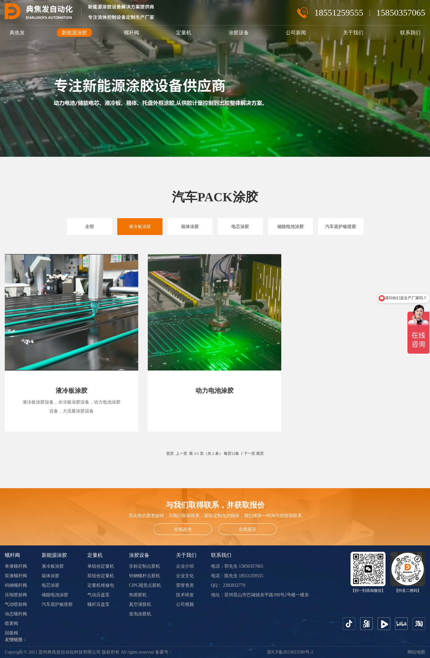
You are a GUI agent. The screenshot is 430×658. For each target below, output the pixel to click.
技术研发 (185, 594)
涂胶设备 (239, 32)
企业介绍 (185, 566)
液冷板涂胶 (140, 226)
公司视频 (185, 604)
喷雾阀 (11, 623)
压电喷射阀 (16, 594)
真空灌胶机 (140, 604)
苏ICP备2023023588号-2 (290, 652)
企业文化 (185, 575)
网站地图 (416, 652)
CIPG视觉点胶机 (145, 585)
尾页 (260, 453)
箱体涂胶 (190, 226)
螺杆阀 (131, 32)
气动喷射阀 (16, 604)
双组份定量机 (100, 575)
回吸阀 (11, 633)
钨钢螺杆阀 (16, 585)
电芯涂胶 (240, 226)
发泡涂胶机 (140, 614)
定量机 (183, 32)
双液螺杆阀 (16, 575)
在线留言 (247, 529)
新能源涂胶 (74, 32)
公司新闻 (296, 32)
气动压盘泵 (98, 594)
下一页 (249, 453)
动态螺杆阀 (16, 614)
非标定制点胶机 (144, 566)
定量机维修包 (100, 585)
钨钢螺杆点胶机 (144, 575)
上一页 (181, 453)
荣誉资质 (185, 585)
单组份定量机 (100, 566)
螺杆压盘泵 (98, 604)
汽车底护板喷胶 (340, 226)
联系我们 (410, 32)
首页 (170, 453)
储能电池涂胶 (290, 226)
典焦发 (17, 32)
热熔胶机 (138, 594)
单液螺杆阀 (16, 566)
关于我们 (353, 32)
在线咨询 (183, 529)
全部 (89, 226)
